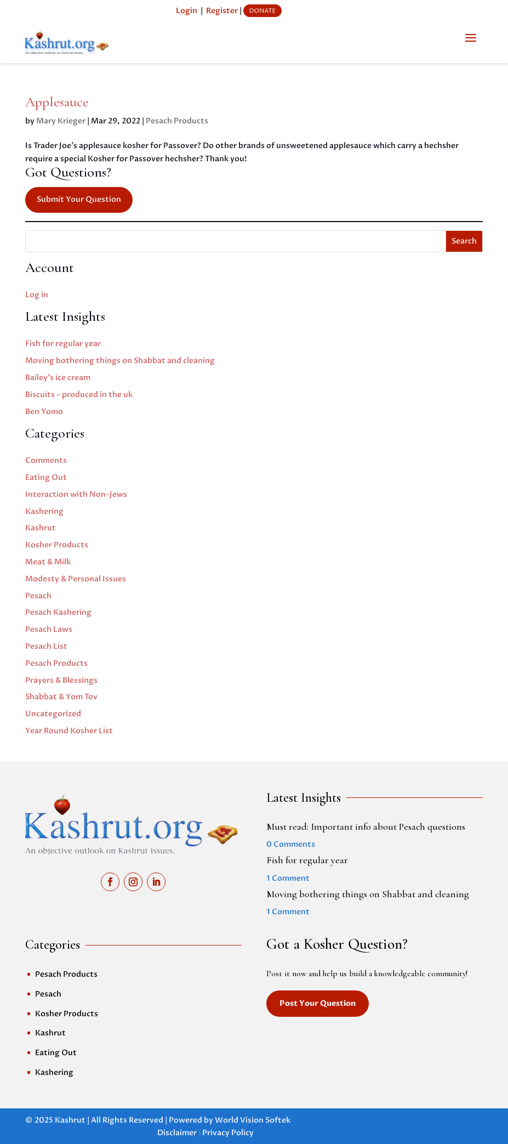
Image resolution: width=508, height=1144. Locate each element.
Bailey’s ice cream (57, 377)
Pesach (38, 596)
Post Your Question (317, 1003)
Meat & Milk (48, 562)
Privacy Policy (228, 1133)
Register (222, 10)
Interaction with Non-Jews (76, 494)
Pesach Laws (48, 629)
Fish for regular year (63, 343)
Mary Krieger (60, 121)
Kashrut (40, 528)
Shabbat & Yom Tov (61, 697)
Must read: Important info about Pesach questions (365, 826)
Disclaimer (177, 1133)
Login (186, 10)
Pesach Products (177, 121)
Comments (46, 460)
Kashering (44, 511)
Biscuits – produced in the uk (79, 394)
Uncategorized (53, 714)
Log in (36, 295)
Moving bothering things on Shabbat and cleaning (120, 360)
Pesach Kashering (58, 612)
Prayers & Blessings (61, 680)
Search (464, 241)
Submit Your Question (79, 199)
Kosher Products (56, 545)
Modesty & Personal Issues (75, 579)
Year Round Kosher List (69, 731)
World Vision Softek (252, 1120)
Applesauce (57, 101)
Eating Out (46, 477)
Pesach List (46, 646)
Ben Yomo (44, 411)
